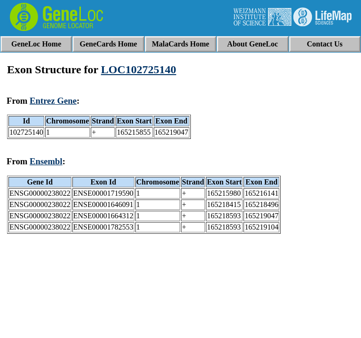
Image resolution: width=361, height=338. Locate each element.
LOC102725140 (138, 69)
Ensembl (46, 161)
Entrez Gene (53, 101)
